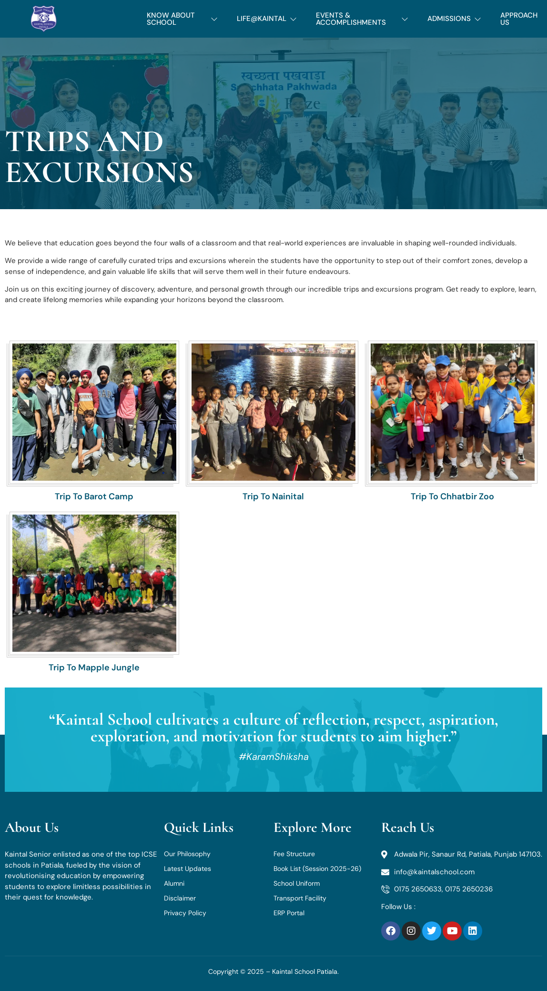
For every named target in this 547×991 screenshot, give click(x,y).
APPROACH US (518, 18)
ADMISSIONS (454, 18)
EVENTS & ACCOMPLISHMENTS (362, 18)
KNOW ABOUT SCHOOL (182, 18)
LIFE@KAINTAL (267, 18)
